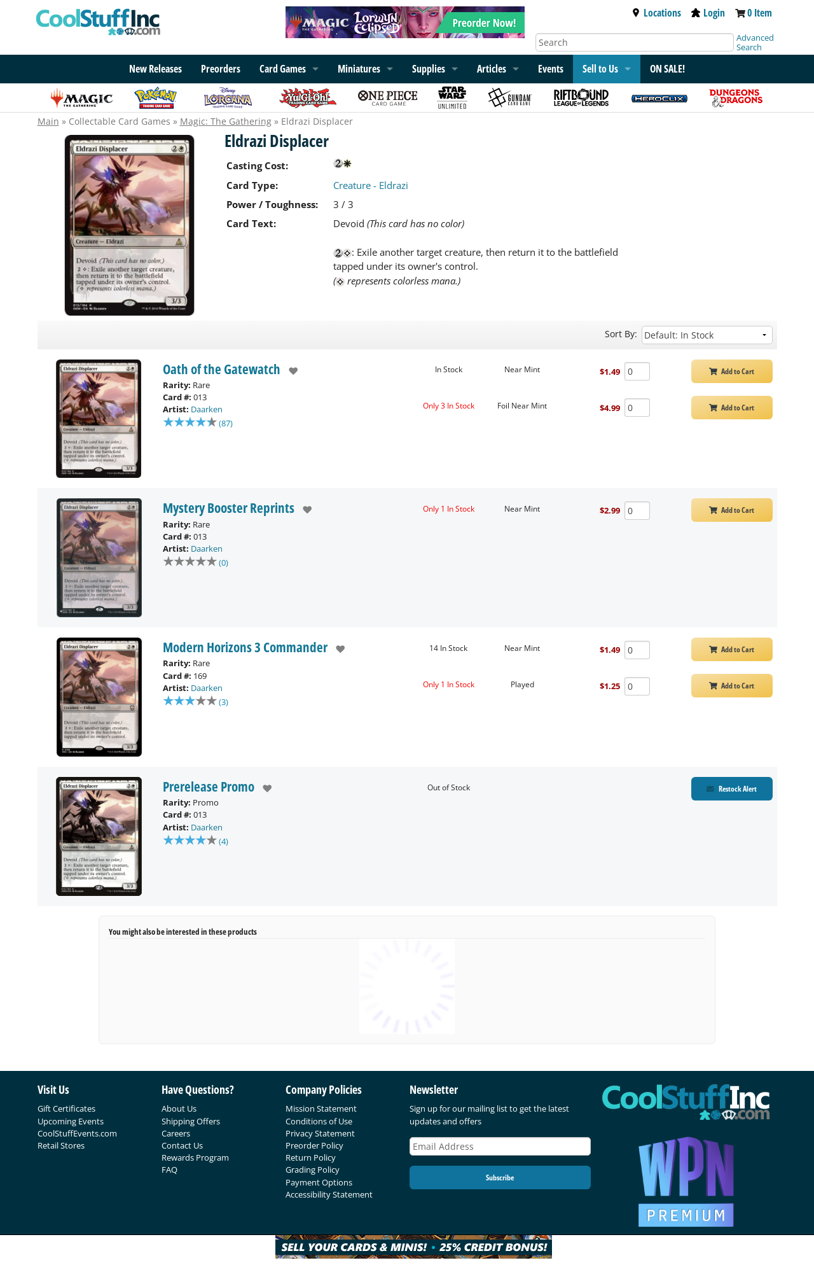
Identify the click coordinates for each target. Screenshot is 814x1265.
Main (48, 121)
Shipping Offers (191, 1121)
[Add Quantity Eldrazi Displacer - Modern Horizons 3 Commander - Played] (637, 686)
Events (550, 69)
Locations (656, 13)
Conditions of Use (319, 1121)
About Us (179, 1108)
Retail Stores (61, 1145)
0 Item (759, 13)
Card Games (282, 69)
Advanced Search (755, 42)
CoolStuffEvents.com (77, 1133)
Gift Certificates (66, 1108)
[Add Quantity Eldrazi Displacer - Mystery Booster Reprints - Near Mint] (637, 510)
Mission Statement (321, 1108)
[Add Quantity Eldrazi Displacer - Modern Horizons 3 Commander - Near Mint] (637, 650)
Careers (176, 1133)
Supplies (428, 69)
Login (708, 13)
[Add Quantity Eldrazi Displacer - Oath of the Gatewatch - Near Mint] (637, 371)
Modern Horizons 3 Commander (245, 647)
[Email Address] (500, 1146)
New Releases (155, 69)
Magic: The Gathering (226, 121)
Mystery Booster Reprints (228, 508)
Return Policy (311, 1157)
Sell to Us (600, 69)
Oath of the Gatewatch (221, 369)
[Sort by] (707, 335)
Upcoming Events (71, 1121)
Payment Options (319, 1182)
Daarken (207, 409)
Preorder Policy (314, 1145)
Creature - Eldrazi (370, 185)
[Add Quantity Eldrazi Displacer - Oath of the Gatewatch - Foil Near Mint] (637, 407)
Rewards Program (195, 1157)
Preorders (220, 69)
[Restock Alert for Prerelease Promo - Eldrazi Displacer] (732, 788)
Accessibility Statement (329, 1194)
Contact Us (182, 1145)
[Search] (634, 42)
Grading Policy (313, 1169)
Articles (491, 69)
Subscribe (500, 1177)
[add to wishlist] (289, 371)
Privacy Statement (320, 1133)
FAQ (169, 1169)
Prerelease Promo (208, 786)
